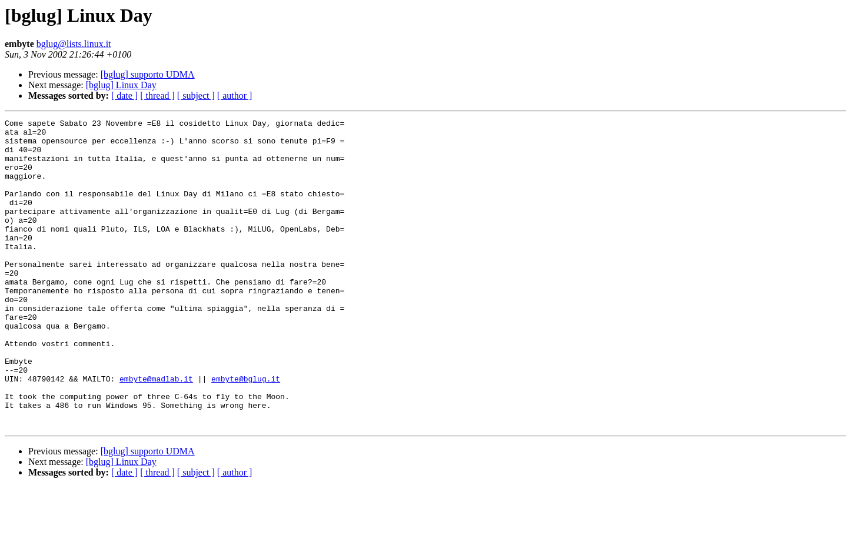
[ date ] (124, 96)
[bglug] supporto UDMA (148, 74)
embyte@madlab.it (156, 431)
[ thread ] (157, 96)
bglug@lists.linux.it (73, 44)
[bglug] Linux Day (121, 85)
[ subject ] (196, 96)
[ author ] (234, 96)
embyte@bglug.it (245, 431)
